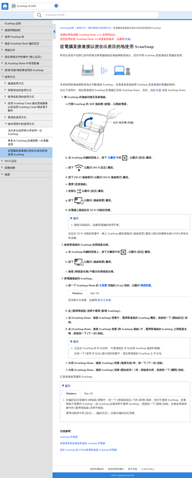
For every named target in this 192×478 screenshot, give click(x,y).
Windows (77, 293)
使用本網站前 (97, 469)
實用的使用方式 (17, 117)
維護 (7, 174)
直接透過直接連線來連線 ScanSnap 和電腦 (82, 443)
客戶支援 (132, 469)
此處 (127, 39)
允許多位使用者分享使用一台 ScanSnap (25, 132)
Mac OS (95, 293)
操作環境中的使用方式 (21, 124)
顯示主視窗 (104, 300)
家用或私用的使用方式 (21, 96)
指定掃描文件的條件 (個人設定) (23, 56)
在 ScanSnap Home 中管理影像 (22, 63)
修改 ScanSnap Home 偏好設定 (22, 43)
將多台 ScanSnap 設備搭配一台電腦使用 (28, 142)
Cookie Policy (147, 469)
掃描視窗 (145, 285)
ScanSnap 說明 (13, 23)
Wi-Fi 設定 (11, 161)
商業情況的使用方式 (20, 90)
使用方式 (10, 77)
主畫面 (112, 157)
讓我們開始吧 (12, 30)
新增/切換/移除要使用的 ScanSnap (24, 70)
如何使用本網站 (116, 469)
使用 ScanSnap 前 (14, 36)
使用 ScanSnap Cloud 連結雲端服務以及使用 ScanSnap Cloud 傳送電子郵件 (28, 107)
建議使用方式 (16, 83)
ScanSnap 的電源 (69, 436)
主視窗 (103, 285)
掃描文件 (10, 50)
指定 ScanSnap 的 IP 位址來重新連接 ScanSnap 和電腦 (88, 449)
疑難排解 (10, 167)
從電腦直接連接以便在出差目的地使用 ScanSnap (27, 152)
